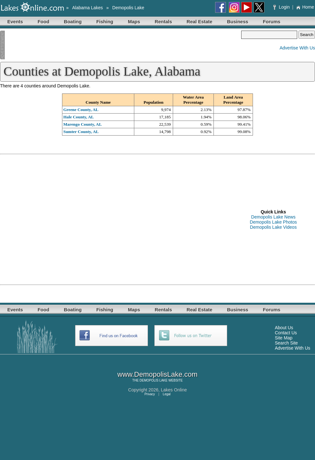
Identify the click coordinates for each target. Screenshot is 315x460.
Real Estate (200, 21)
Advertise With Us (297, 47)
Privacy (149, 394)
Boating (73, 21)
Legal (167, 394)
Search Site (286, 342)
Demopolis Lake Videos (273, 227)
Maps (134, 21)
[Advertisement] (120, 45)
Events (15, 21)
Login (282, 7)
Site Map (283, 337)
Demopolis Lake (128, 7)
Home (305, 7)
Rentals (163, 21)
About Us (284, 327)
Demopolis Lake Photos (273, 222)
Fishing (104, 21)
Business (237, 21)
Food (43, 21)
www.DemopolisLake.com (157, 374)
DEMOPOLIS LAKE (154, 380)
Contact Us (286, 332)
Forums (271, 21)
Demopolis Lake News (273, 216)
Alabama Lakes (87, 7)
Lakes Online (174, 389)
